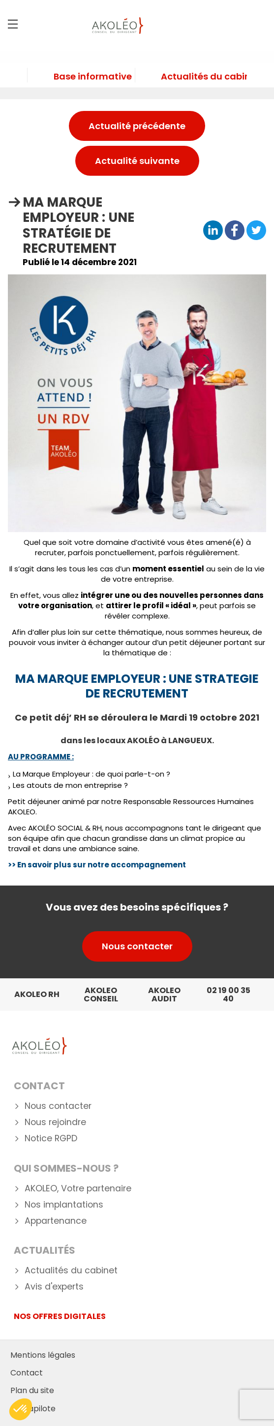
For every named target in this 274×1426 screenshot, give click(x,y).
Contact (39, 1086)
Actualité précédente (137, 126)
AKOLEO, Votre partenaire (78, 1188)
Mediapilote (33, 1408)
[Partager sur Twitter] (256, 231)
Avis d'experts (54, 1286)
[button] (20, 1409)
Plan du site (32, 1390)
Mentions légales (42, 1355)
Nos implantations (64, 1205)
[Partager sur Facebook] (234, 231)
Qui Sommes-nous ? (66, 1168)
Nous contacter (137, 946)
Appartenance (56, 1221)
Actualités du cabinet (71, 1270)
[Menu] (13, 24)
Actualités (44, 1250)
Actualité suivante (137, 161)
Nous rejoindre (55, 1122)
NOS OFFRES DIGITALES (60, 1316)
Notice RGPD (51, 1138)
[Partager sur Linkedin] (213, 231)
